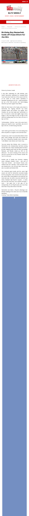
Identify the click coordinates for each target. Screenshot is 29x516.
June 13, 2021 (6, 41)
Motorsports (5, 42)
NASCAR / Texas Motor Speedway (17, 42)
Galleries (19, 41)
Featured (14, 41)
